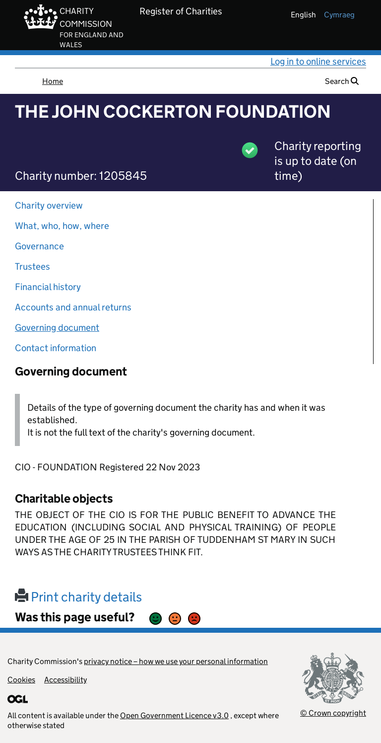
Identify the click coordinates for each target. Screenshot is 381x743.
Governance (39, 246)
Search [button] (342, 81)
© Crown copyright (333, 713)
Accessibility (65, 679)
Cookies (21, 679)
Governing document (57, 327)
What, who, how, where (62, 225)
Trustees (32, 266)
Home (52, 81)
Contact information (55, 348)
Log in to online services (318, 61)
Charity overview (49, 205)
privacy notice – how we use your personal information (176, 661)
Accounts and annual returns (73, 307)
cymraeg (339, 14)
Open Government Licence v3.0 (174, 715)
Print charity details (78, 597)
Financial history (48, 287)
